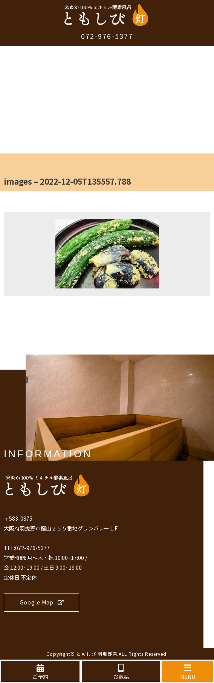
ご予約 (40, 672)
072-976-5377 (107, 36)
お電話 (121, 672)
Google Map (42, 602)
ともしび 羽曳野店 (96, 654)
